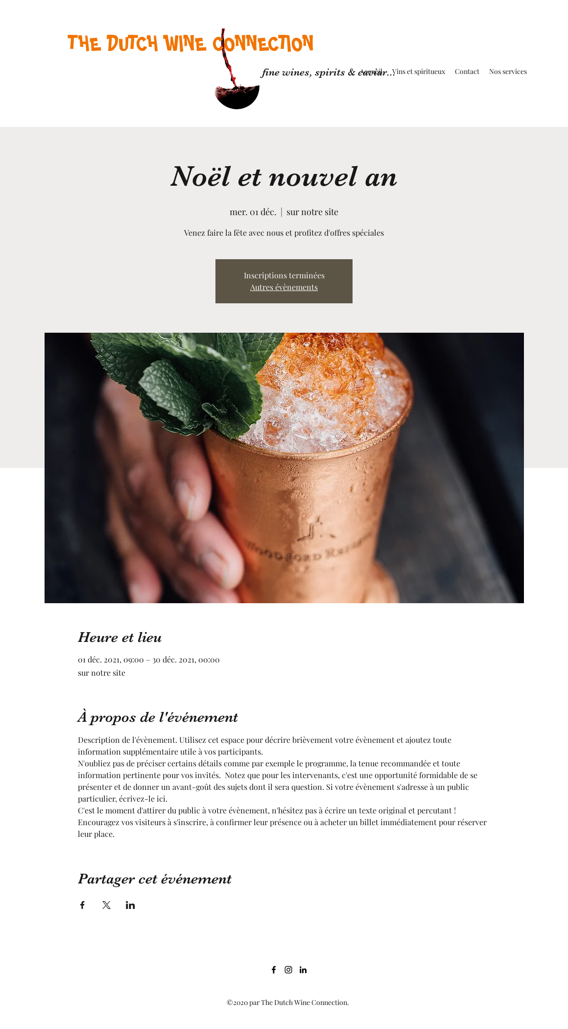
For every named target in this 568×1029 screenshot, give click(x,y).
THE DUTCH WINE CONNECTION (191, 43)
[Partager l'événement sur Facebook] (82, 905)
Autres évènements (284, 287)
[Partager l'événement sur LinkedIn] (130, 905)
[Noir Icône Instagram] (288, 970)
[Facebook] (274, 970)
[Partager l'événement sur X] (106, 905)
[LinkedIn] (303, 970)
